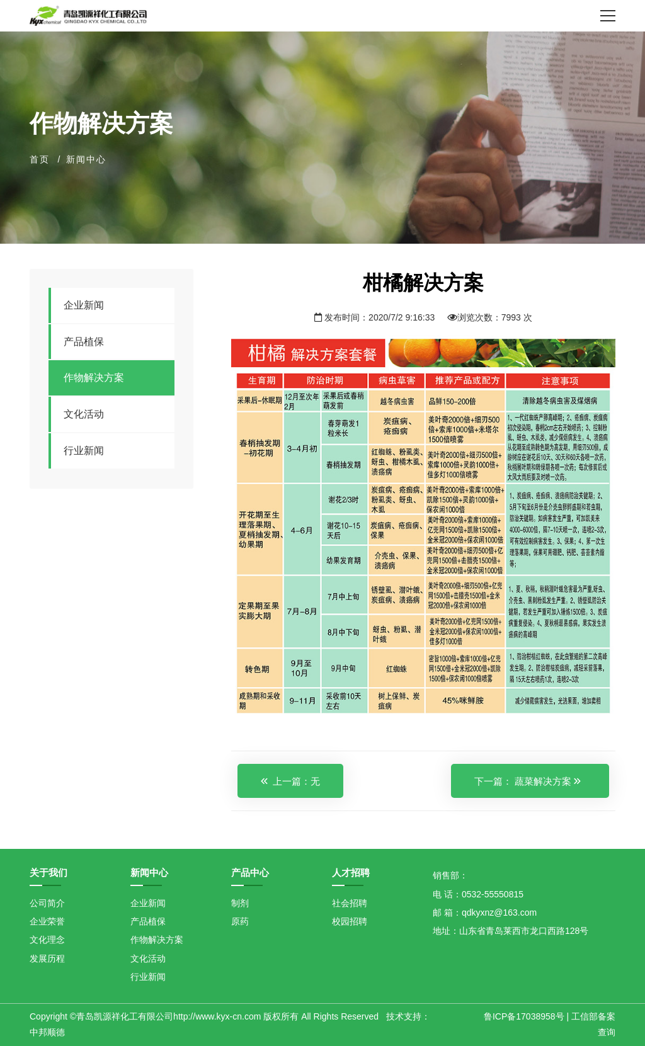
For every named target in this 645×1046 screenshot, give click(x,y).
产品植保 (84, 341)
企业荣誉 (47, 921)
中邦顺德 (47, 1032)
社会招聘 (349, 903)
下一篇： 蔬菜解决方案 (527, 781)
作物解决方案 (94, 377)
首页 (40, 159)
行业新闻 (84, 450)
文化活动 (84, 414)
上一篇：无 (290, 781)
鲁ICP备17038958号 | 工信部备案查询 (549, 1024)
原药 (240, 921)
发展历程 (47, 958)
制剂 (240, 903)
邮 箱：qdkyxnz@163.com (485, 912)
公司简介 (47, 903)
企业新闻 (84, 305)
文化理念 (47, 940)
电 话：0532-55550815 (478, 894)
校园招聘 (349, 921)
